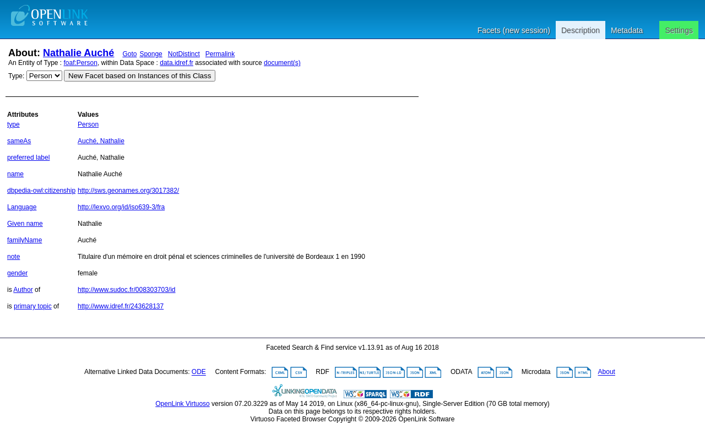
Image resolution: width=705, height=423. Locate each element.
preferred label (28, 157)
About (606, 372)
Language (21, 207)
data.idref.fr (176, 63)
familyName (24, 240)
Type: (16, 76)
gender (17, 273)
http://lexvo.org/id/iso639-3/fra (121, 207)
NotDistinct (184, 54)
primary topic (33, 306)
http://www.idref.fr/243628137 (121, 306)
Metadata (627, 30)
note (13, 257)
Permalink (220, 54)
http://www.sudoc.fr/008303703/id (126, 290)
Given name (25, 223)
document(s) (282, 63)
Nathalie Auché (78, 52)
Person (88, 124)
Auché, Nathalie (101, 141)
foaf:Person (80, 63)
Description (580, 30)
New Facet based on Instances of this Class (139, 76)
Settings (679, 30)
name (15, 174)
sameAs (19, 141)
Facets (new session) (514, 30)
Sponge (150, 54)
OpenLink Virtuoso (182, 404)
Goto (129, 54)
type (13, 124)
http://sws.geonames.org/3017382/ (128, 190)
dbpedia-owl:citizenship (41, 190)
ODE (199, 372)
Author (22, 290)
